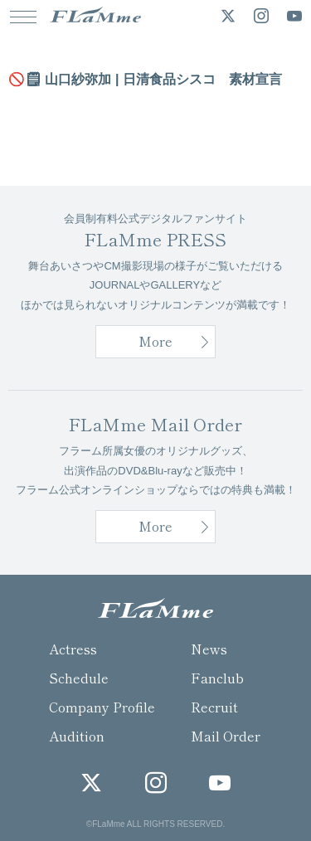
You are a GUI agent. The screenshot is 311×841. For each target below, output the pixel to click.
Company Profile (102, 707)
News (209, 649)
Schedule (79, 678)
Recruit (214, 707)
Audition (76, 736)
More (155, 341)
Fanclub (217, 678)
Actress (73, 649)
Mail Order (225, 736)
